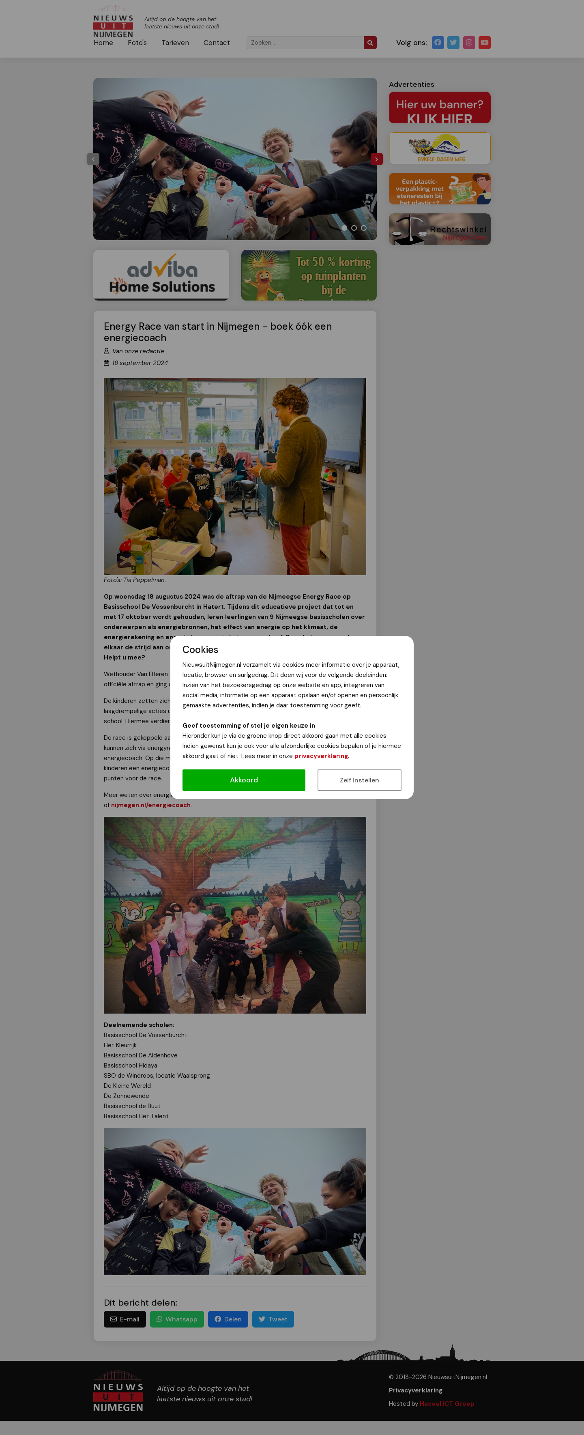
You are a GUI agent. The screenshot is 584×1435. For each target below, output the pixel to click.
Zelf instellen (359, 780)
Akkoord (244, 780)
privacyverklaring (321, 756)
